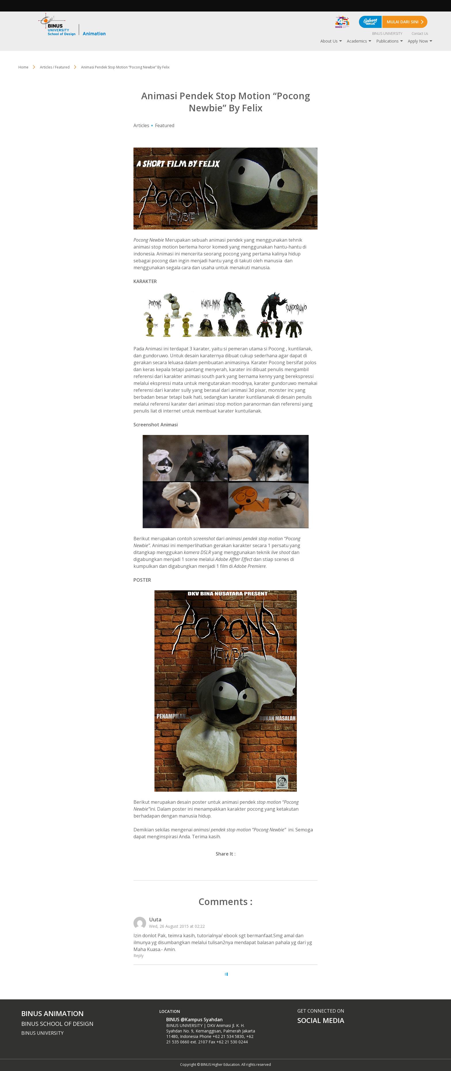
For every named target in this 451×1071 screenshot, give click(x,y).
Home (23, 67)
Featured (164, 125)
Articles (141, 125)
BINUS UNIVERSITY (387, 33)
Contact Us (420, 33)
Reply (138, 955)
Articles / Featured (55, 67)
